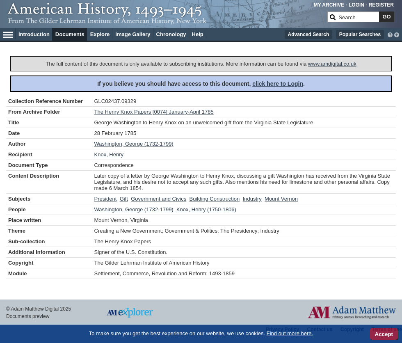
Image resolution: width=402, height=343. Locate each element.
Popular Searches (360, 34)
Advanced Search (308, 34)
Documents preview (27, 316)
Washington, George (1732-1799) (134, 144)
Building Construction (214, 199)
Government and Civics (158, 199)
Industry (252, 199)
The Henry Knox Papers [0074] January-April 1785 (154, 112)
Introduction (34, 34)
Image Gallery (132, 34)
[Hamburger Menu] (8, 33)
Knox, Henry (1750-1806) (206, 209)
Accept (384, 334)
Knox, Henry (109, 154)
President (105, 199)
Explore (100, 34)
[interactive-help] (390, 34)
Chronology (171, 34)
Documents (70, 34)
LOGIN (356, 5)
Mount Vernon (281, 199)
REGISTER (381, 5)
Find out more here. (290, 333)
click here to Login (277, 83)
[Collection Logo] (166, 20)
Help (197, 34)
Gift (124, 199)
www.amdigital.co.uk (332, 64)
